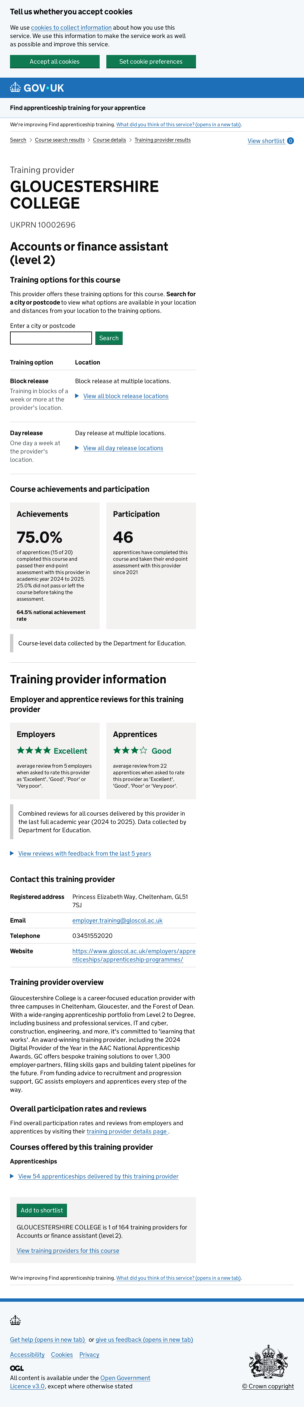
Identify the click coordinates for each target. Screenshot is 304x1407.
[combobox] (51, 338)
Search (18, 140)
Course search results (60, 140)
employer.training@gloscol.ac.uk (117, 920)
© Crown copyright (268, 1386)
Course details (109, 140)
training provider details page (127, 1131)
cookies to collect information (71, 27)
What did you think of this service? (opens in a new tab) (178, 124)
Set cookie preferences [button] (151, 61)
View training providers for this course (68, 1250)
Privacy (89, 1354)
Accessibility (27, 1354)
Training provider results (163, 140)
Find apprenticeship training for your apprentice (77, 108)
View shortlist (271, 141)
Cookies (62, 1354)
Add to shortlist (42, 1210)
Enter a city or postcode (42, 326)
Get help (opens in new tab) (48, 1339)
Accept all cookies (55, 61)
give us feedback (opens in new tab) (144, 1339)
